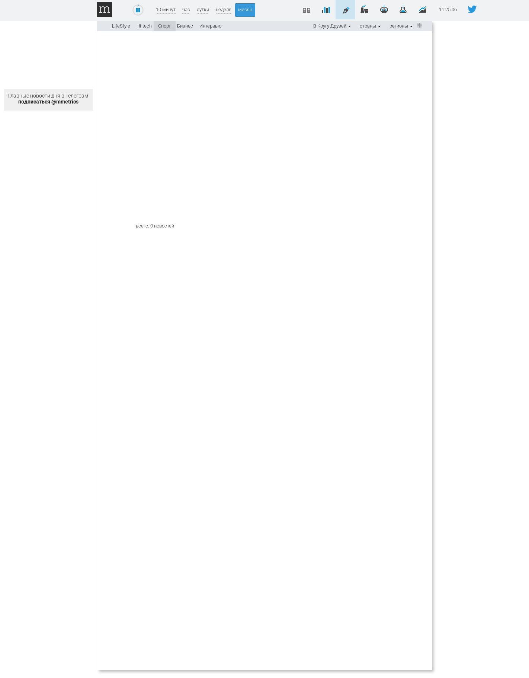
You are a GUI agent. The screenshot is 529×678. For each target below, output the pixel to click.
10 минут (166, 9)
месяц (245, 9)
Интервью (210, 26)
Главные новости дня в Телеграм (48, 99)
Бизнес (185, 26)
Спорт (164, 26)
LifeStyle (121, 26)
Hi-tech (144, 26)
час (186, 9)
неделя (223, 9)
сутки (203, 9)
